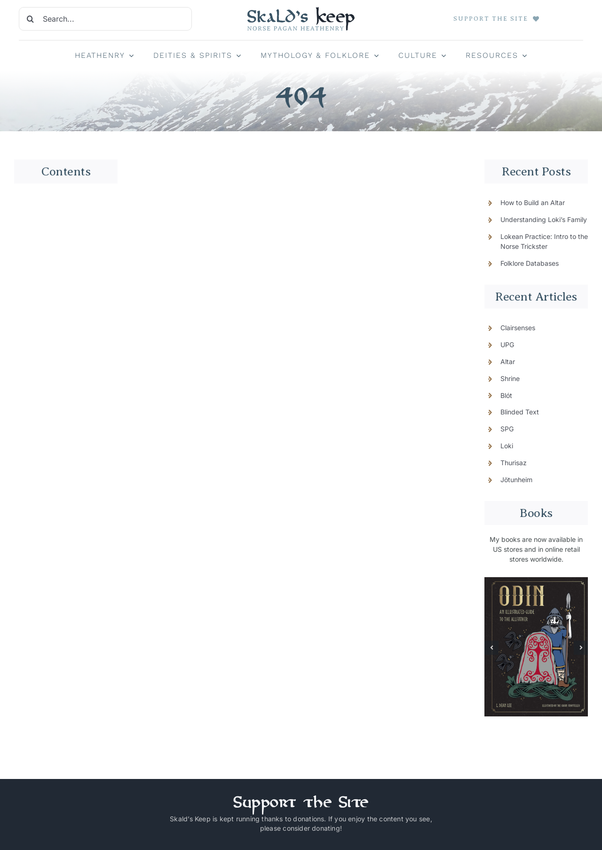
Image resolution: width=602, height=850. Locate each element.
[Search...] (105, 19)
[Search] (30, 19)
